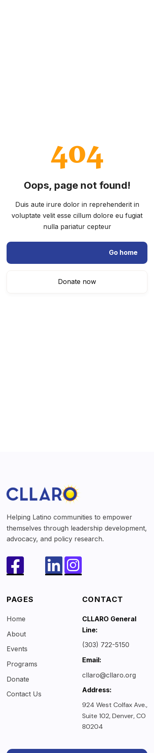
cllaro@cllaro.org (109, 675)
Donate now (77, 281)
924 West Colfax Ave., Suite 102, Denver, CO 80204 (114, 715)
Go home (123, 252)
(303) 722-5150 (105, 645)
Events (17, 649)
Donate (18, 679)
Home (16, 619)
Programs (22, 664)
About (16, 634)
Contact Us (24, 694)
